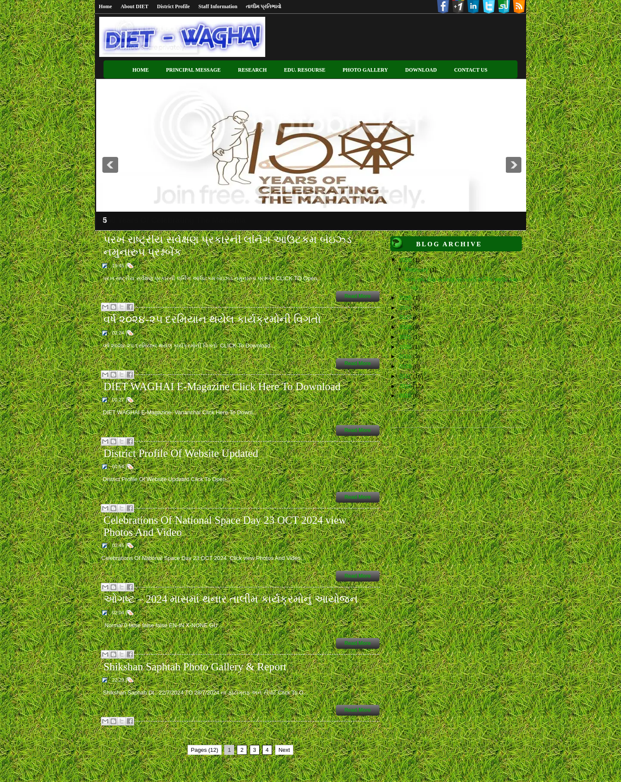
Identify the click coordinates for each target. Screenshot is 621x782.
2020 (406, 347)
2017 (406, 376)
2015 (406, 395)
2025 (406, 297)
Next (284, 750)
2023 (406, 317)
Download (421, 70)
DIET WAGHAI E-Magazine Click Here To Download (222, 386)
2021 (406, 337)
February (418, 269)
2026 (406, 259)
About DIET (134, 6)
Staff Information (217, 6)
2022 (406, 327)
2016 (406, 386)
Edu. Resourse (304, 70)
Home (105, 6)
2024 (406, 307)
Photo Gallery (365, 70)
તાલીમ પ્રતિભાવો (263, 6)
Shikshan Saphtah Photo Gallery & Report (195, 667)
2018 (406, 366)
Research (252, 70)
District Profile (173, 6)
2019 (406, 356)
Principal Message (193, 70)
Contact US (470, 70)
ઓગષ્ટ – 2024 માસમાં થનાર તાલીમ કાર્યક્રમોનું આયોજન (231, 599)
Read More (358, 296)
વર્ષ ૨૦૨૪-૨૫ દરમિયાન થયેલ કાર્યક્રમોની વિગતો (212, 319)
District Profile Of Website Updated (181, 453)
